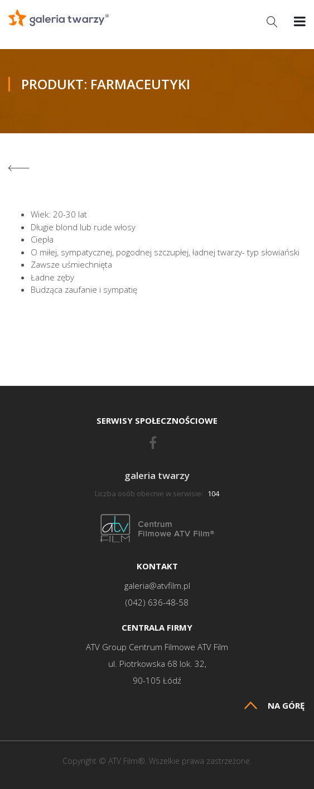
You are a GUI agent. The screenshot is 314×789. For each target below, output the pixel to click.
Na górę (274, 705)
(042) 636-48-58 (157, 602)
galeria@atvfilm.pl (157, 586)
